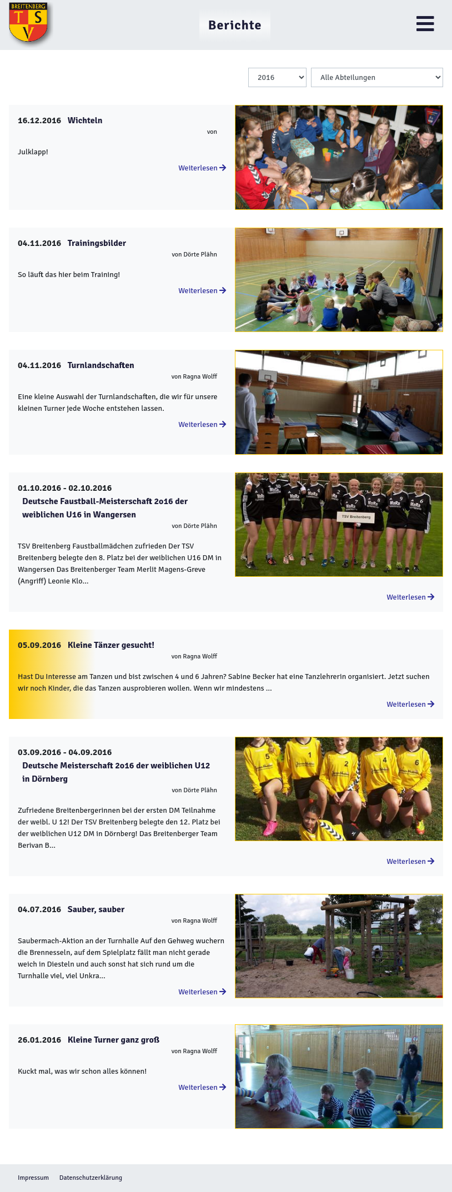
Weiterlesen (202, 168)
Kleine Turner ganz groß (113, 1039)
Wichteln (85, 120)
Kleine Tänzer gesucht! (111, 645)
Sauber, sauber (96, 909)
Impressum (33, 1178)
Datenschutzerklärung (90, 1178)
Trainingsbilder (97, 243)
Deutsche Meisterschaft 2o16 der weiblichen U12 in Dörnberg (116, 772)
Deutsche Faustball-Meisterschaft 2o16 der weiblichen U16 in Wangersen (105, 508)
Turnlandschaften (101, 365)
